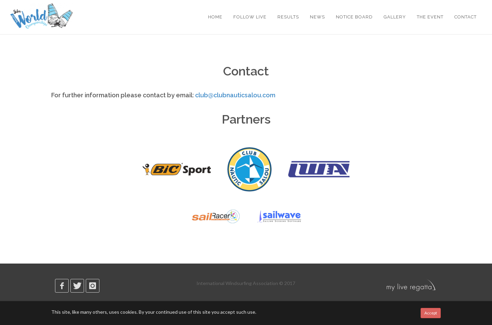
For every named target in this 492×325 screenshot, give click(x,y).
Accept (430, 312)
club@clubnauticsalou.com (235, 95)
